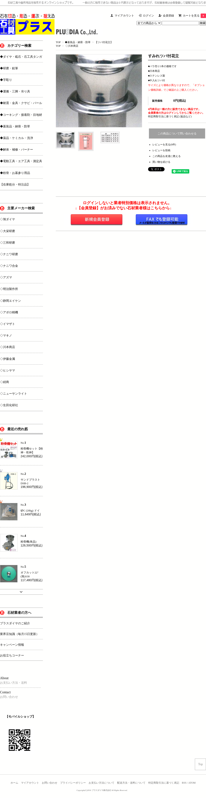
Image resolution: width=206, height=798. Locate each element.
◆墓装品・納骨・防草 (78, 42)
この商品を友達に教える (166, 156)
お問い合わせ (49, 782)
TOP (58, 42)
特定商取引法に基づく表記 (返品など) (170, 116)
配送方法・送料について (131, 782)
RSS (184, 782)
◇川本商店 (71, 45)
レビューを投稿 (161, 150)
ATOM (192, 782)
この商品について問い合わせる (177, 133)
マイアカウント (30, 782)
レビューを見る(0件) (164, 144)
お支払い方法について (101, 782)
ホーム (14, 782)
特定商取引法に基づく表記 (163, 782)
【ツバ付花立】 (104, 42)
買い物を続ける (161, 161)
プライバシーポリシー (73, 782)
